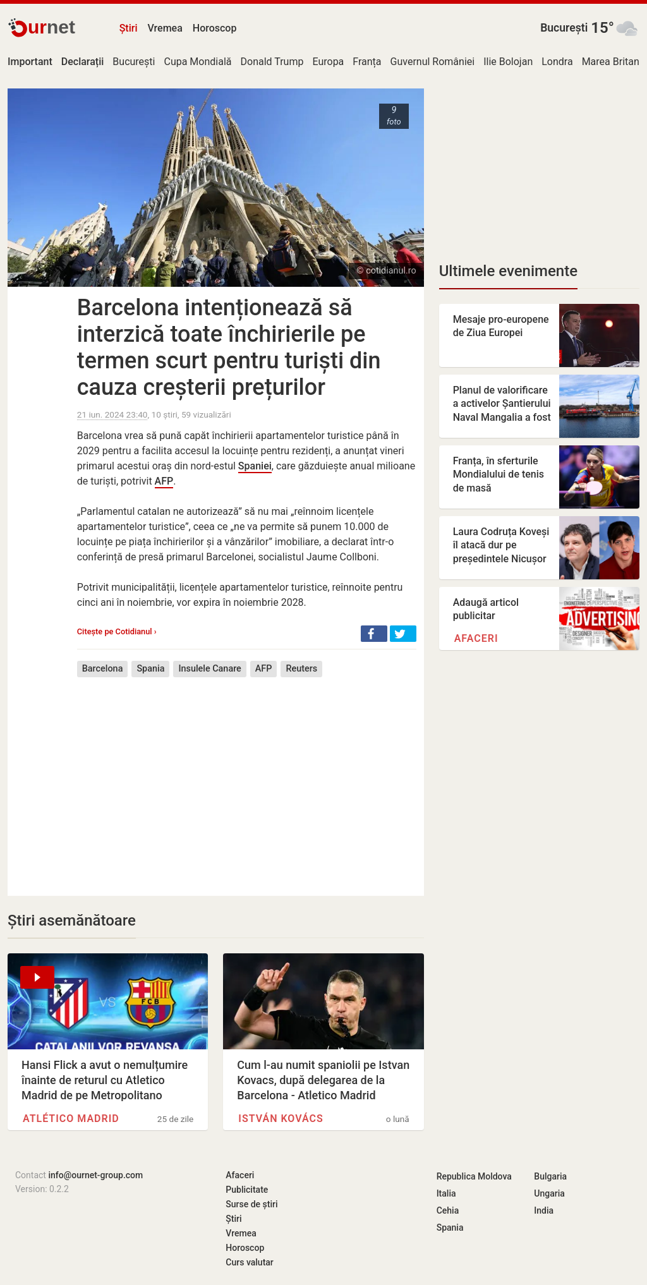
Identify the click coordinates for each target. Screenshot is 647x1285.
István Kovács (280, 1119)
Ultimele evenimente (508, 271)
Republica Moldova (474, 1176)
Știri (128, 28)
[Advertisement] (246, 777)
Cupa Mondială (197, 62)
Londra (556, 62)
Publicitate (247, 1190)
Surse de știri (251, 1204)
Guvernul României (432, 62)
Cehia (448, 1210)
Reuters (301, 668)
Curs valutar (249, 1262)
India (543, 1210)
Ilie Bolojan (508, 62)
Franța (367, 62)
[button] (374, 633)
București (564, 27)
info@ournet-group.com (95, 1175)
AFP (164, 481)
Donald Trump (272, 62)
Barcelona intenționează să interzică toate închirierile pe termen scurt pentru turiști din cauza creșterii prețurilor (229, 347)
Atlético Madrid (71, 1119)
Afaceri (476, 638)
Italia (446, 1193)
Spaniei (255, 466)
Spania (150, 668)
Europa (328, 62)
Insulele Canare (209, 668)
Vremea (164, 28)
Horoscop (215, 28)
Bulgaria (550, 1176)
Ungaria (549, 1193)
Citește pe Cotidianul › (117, 631)
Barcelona (102, 668)
